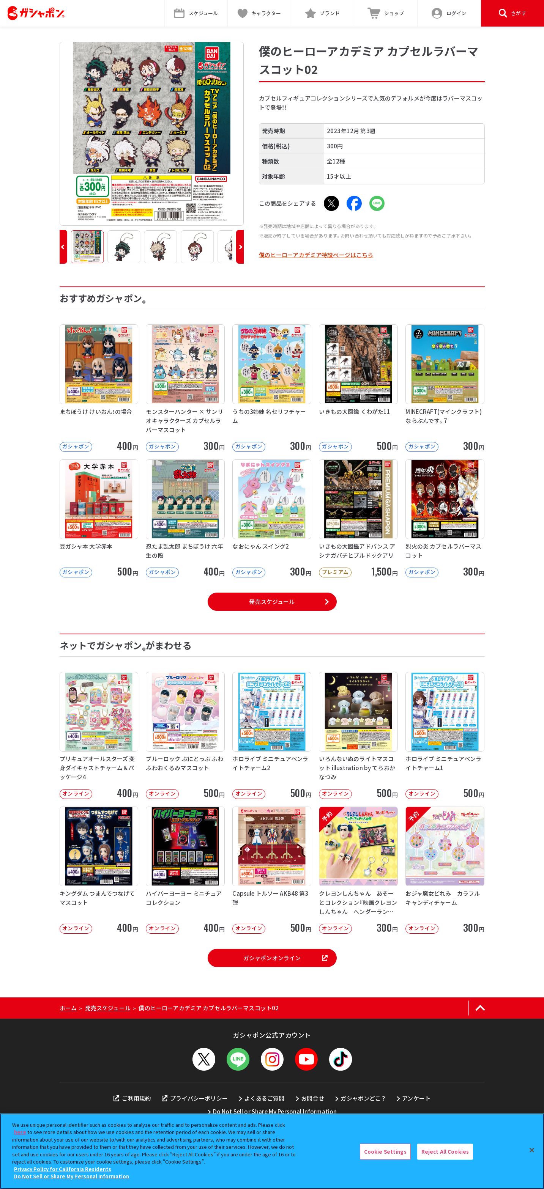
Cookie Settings (385, 1151)
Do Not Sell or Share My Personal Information (275, 1111)
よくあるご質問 (264, 1098)
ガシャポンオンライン (285, 958)
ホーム (68, 1008)
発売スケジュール (272, 602)
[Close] (532, 1150)
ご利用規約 (132, 1098)
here (20, 1132)
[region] (272, 1151)
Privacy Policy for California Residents (62, 1169)
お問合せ (312, 1098)
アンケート (416, 1098)
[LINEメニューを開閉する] (238, 1059)
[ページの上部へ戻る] (480, 1008)
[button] (63, 247)
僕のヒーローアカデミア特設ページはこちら (316, 255)
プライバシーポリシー (195, 1098)
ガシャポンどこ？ (363, 1098)
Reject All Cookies (445, 1151)
